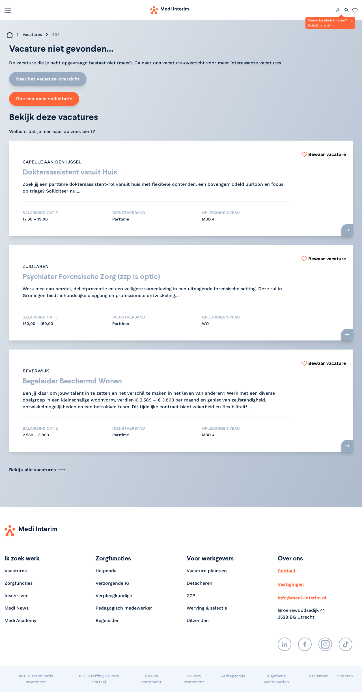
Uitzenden (198, 620)
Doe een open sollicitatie (44, 98)
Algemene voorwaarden (276, 679)
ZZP (191, 596)
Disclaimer (317, 676)
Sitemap (345, 676)
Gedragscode (232, 676)
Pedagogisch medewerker (124, 608)
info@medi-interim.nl (302, 598)
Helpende (106, 571)
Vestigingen (291, 584)
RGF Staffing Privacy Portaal (99, 679)
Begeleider (107, 620)
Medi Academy (21, 620)
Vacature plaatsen (207, 571)
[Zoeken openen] (346, 10)
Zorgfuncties (19, 583)
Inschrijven (17, 596)
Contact (287, 571)
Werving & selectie (207, 608)
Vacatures (32, 34)
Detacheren (199, 583)
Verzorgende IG (113, 583)
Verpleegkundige (114, 596)
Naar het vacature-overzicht (47, 79)
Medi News (17, 608)
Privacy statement (194, 679)
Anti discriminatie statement (36, 679)
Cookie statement (151, 679)
